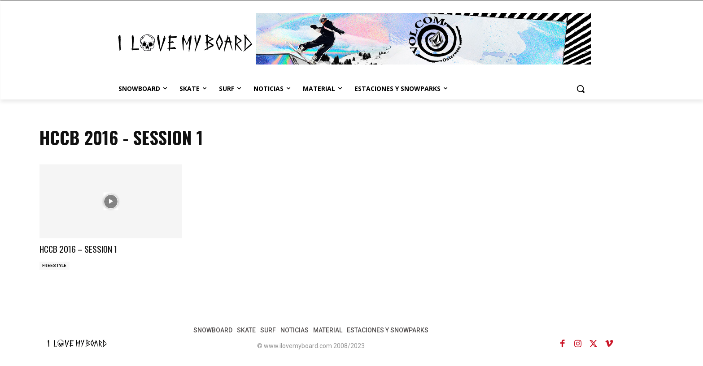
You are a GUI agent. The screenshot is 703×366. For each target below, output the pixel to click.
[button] (580, 88)
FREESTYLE (55, 265)
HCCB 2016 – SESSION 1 (88, 248)
